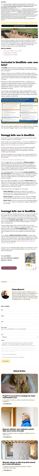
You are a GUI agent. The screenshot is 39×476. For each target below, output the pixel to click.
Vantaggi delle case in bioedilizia (10, 52)
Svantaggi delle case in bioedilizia (11, 54)
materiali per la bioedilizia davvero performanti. (15, 144)
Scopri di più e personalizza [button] (19, 25)
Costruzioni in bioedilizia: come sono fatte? (13, 50)
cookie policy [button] (18, 7)
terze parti (20, 8)
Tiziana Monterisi (7, 403)
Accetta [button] (28, 22)
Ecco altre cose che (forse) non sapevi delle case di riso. (13, 159)
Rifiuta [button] (10, 22)
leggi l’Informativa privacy (32, 350)
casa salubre (8, 201)
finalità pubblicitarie (13, 12)
